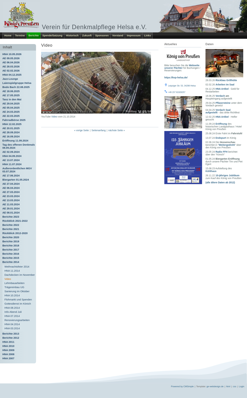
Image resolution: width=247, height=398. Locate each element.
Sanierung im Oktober (17, 291)
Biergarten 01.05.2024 (15, 179)
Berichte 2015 (10, 257)
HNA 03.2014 (12, 328)
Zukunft (87, 35)
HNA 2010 (8, 345)
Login (241, 386)
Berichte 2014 (10, 261)
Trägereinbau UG (14, 287)
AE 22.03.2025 (11, 115)
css (234, 386)
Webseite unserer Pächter (181, 66)
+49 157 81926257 (176, 92)
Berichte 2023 (10, 216)
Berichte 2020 (10, 237)
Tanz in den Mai (11, 99)
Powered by (177, 386)
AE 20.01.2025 (11, 128)
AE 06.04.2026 (11, 62)
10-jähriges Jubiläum (227, 175)
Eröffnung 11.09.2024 (15, 140)
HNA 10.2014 (12, 295)
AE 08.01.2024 (11, 212)
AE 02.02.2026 (11, 70)
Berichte (33, 35)
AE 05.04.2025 (11, 107)
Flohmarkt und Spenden (18, 299)
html (228, 386)
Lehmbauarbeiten (14, 283)
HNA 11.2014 (12, 270)
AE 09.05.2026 (11, 58)
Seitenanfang (98, 130)
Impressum (133, 35)
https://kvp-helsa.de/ (175, 77)
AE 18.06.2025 (11, 91)
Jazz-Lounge (10, 78)
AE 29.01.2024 (11, 208)
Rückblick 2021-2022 (15, 220)
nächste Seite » (116, 130)
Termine (20, 35)
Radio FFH (221, 151)
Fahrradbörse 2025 (13, 119)
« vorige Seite (81, 130)
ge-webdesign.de (215, 386)
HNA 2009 (8, 350)
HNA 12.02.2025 (11, 124)
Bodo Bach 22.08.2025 (16, 87)
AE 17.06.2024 (11, 175)
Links (147, 35)
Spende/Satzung (52, 35)
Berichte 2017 (10, 249)
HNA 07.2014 (12, 315)
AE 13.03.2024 (11, 200)
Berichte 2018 (10, 245)
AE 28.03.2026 (11, 66)
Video (54, 116)
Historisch (72, 35)
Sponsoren (102, 35)
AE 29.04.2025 (11, 103)
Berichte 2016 (10, 253)
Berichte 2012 (10, 337)
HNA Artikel (222, 88)
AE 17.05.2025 (11, 95)
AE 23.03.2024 (11, 196)
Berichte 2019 (10, 241)
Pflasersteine (222, 103)
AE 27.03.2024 (11, 192)
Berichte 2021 (10, 229)
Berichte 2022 (10, 224)
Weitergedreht (227, 145)
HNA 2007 (8, 358)
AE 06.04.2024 (11, 187)
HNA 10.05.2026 (11, 54)
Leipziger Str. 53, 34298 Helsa (182, 86)
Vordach (220, 95)
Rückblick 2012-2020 (15, 233)
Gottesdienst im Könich (17, 303)
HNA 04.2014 (12, 324)
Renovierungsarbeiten (17, 320)
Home (7, 35)
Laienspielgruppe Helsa (16, 82)
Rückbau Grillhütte (226, 80)
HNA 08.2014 (12, 307)
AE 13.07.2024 (11, 160)
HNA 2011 (8, 341)
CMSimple (188, 386)
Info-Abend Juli (13, 311)
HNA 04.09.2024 (11, 156)
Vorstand (117, 35)
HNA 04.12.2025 (11, 74)
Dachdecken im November (19, 274)
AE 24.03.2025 (11, 111)
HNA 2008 (8, 354)
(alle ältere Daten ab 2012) (220, 182)
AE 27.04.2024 (11, 183)
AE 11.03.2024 (11, 204)
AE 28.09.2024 (11, 132)
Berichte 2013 (10, 333)
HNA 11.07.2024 (11, 164)
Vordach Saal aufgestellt (218, 111)
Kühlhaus (210, 171)
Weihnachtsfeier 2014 (16, 266)
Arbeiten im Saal (224, 84)
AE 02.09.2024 (11, 151)
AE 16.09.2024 (11, 136)
